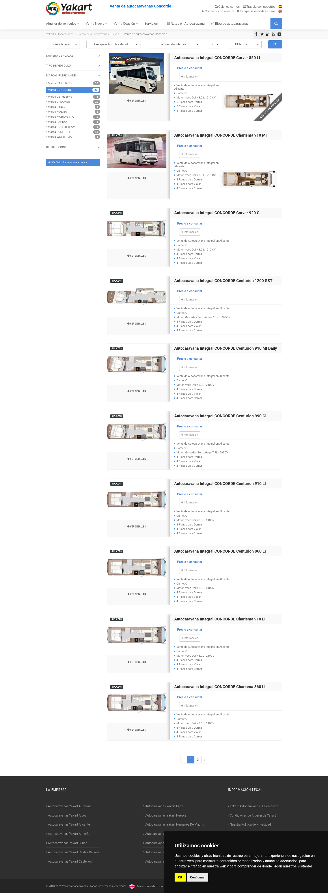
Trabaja (259, 6)
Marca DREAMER (59, 101)
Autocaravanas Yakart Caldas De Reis (72, 852)
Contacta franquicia (238, 11)
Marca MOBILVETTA (61, 116)
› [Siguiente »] (204, 759)
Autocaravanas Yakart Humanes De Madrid (173, 824)
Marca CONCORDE (60, 89)
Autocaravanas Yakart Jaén (163, 833)
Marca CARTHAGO (60, 83)
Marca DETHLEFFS (60, 96)
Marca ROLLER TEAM (61, 126)
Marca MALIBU (57, 111)
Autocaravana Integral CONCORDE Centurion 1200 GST (223, 280)
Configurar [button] (197, 877)
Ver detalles (136, 100)
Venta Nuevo (97, 24)
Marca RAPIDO (57, 121)
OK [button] (180, 877)
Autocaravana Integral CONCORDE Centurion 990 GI (220, 416)
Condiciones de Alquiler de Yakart (252, 815)
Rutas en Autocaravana (186, 24)
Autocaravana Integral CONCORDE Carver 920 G (216, 212)
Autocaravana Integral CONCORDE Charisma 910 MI (220, 135)
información (189, 76)
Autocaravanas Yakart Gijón (163, 806)
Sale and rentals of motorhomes (151, 886)
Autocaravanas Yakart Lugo (163, 843)
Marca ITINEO (56, 106)
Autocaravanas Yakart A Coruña (68, 806)
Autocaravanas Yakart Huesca (164, 815)
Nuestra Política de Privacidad (249, 824)
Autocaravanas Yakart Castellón (69, 861)
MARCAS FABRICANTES (73, 76)
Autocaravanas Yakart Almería (67, 833)
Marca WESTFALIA (60, 136)
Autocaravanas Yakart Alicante (68, 824)
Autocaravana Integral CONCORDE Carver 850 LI (217, 57)
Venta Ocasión (126, 24)
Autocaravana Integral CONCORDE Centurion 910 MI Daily (225, 348)
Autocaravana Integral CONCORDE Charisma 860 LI (219, 686)
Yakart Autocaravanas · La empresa (253, 806)
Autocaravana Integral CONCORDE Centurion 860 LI (220, 551)
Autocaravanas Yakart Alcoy (66, 815)
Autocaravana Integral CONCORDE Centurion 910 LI (220, 483)
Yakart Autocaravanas (60, 34)
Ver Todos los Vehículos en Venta (67, 162)
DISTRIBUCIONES (73, 147)
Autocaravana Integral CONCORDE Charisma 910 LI (219, 619)
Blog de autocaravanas (230, 24)
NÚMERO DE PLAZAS (73, 56)
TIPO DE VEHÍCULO (73, 66)
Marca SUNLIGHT (59, 132)
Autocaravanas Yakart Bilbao (66, 843)
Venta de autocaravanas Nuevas (99, 34)
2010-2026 (55, 886)
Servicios (152, 24)
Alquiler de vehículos (62, 24)
